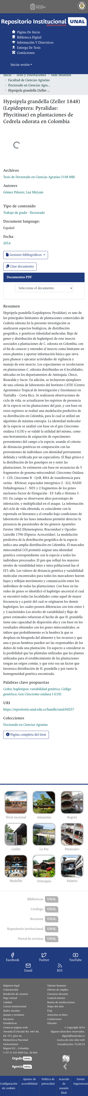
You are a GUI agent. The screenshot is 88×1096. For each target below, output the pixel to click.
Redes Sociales (11, 1010)
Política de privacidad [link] (48, 1081)
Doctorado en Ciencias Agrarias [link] (29, 85)
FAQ (49, 1010)
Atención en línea (57, 1015)
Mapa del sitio (55, 1006)
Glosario (52, 1023)
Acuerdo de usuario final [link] (64, 1085)
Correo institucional (14, 1006)
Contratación (10, 989)
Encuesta (8, 1019)
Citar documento (20, 266)
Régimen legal (11, 985)
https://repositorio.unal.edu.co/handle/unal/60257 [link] (38, 710)
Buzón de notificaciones (61, 1002)
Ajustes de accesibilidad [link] (30, 1081)
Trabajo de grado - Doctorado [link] (24, 213)
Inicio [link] (7, 75)
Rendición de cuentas (15, 994)
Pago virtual (10, 998)
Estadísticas (10, 1023)
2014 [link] (7, 243)
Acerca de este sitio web (71, 1040)
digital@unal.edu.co (73, 1036)
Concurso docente (57, 994)
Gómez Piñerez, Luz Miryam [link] (23, 192)
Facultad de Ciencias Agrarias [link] (29, 80)
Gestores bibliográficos (24, 255)
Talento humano (56, 985)
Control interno (56, 998)
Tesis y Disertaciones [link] (31, 75)
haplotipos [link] (20, 689)
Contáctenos (54, 1019)
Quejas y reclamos (13, 1015)
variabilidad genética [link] (44, 689)
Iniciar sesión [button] (20, 65)
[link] (39, 177)
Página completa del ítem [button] (26, 735)
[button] (44, 21)
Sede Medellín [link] (61, 75)
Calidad (7, 1002)
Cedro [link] (7, 689)
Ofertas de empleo (57, 989)
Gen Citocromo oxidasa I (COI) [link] (39, 694)
